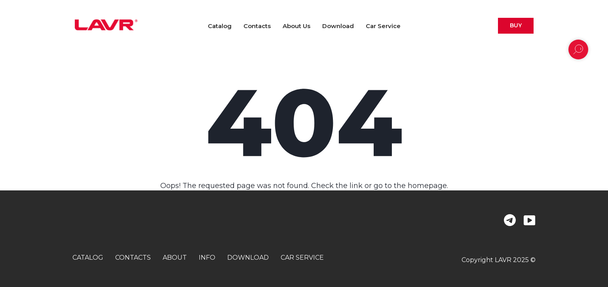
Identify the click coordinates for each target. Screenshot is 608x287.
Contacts (257, 26)
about (175, 257)
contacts (133, 257)
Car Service (383, 26)
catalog (87, 257)
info (207, 257)
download (248, 257)
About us (296, 26)
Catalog (220, 26)
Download (338, 26)
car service (302, 257)
